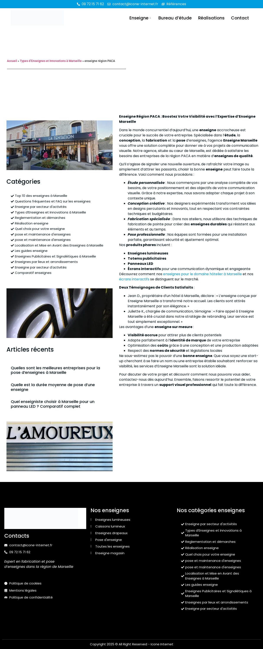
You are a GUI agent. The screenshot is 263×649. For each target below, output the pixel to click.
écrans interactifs (134, 279)
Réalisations (211, 18)
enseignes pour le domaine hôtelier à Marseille (202, 274)
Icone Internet (162, 644)
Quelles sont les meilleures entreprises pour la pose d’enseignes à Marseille (55, 370)
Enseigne (140, 18)
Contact (240, 18)
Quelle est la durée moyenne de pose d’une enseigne (53, 387)
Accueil (12, 61)
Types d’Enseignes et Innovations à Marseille (51, 61)
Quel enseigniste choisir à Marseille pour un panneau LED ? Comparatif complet (52, 404)
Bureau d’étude (175, 18)
